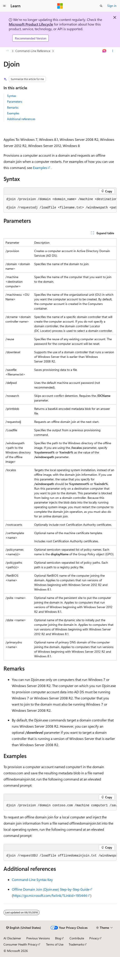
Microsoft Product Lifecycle (31, 24)
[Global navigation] (4, 6)
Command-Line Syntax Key (32, 879)
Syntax (11, 96)
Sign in (111, 6)
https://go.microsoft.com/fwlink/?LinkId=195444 (50, 895)
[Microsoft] (60, 6)
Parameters (14, 101)
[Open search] (101, 6)
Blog (58, 938)
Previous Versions (38, 938)
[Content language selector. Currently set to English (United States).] (24, 927)
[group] (60, 204)
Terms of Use (54, 944)
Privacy (94, 938)
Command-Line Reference (32, 51)
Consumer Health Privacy (21, 944)
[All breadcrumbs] (7, 51)
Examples (13, 113)
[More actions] (112, 51)
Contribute (77, 938)
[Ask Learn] (104, 51)
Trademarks (76, 944)
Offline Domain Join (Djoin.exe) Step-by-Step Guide (50, 889)
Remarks (12, 107)
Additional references (21, 119)
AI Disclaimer (12, 938)
